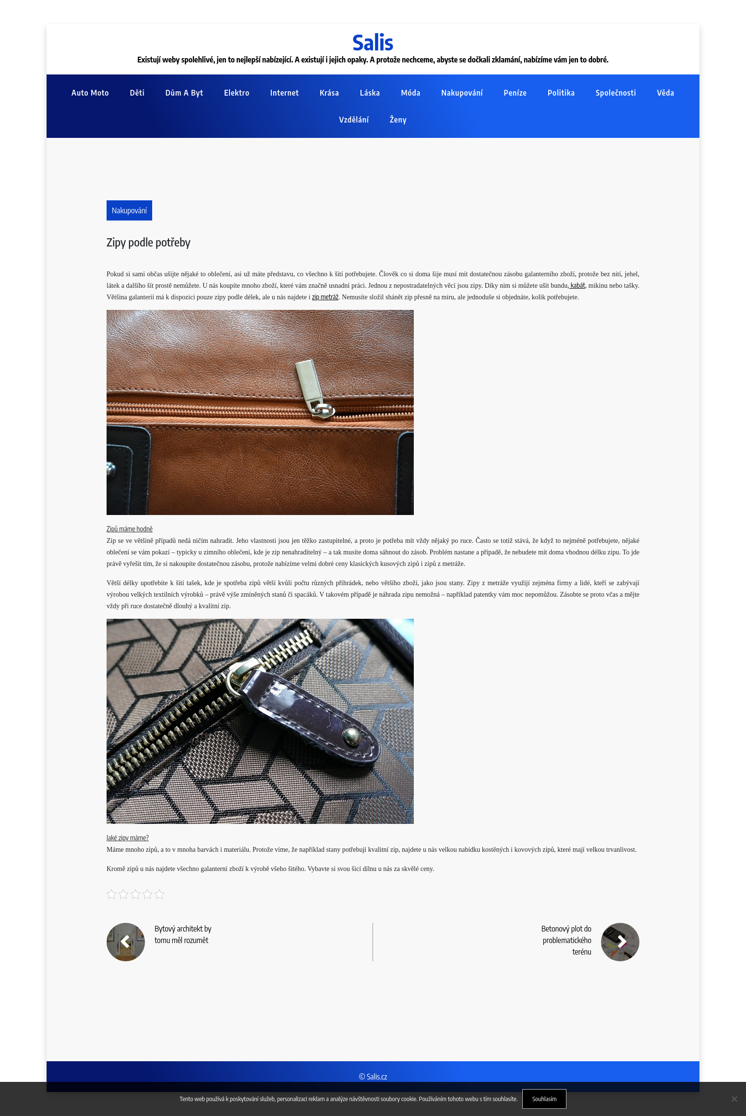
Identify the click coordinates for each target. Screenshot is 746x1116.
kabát (577, 285)
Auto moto (90, 93)
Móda (411, 93)
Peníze (515, 93)
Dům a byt (185, 93)
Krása (329, 93)
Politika (561, 93)
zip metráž (325, 297)
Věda (665, 93)
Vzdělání (354, 119)
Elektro (237, 93)
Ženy (398, 119)
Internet (284, 93)
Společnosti (616, 93)
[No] (734, 1099)
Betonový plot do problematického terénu (566, 940)
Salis (373, 41)
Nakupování (462, 93)
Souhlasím (544, 1099)
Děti (137, 93)
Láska (370, 93)
